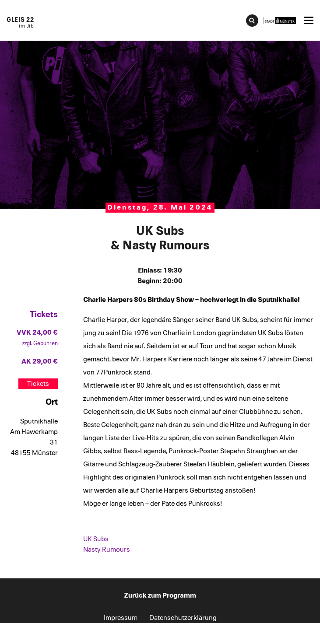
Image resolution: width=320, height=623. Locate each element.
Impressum (120, 617)
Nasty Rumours (106, 549)
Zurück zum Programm (160, 595)
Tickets (38, 383)
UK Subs (96, 539)
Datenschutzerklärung (183, 617)
